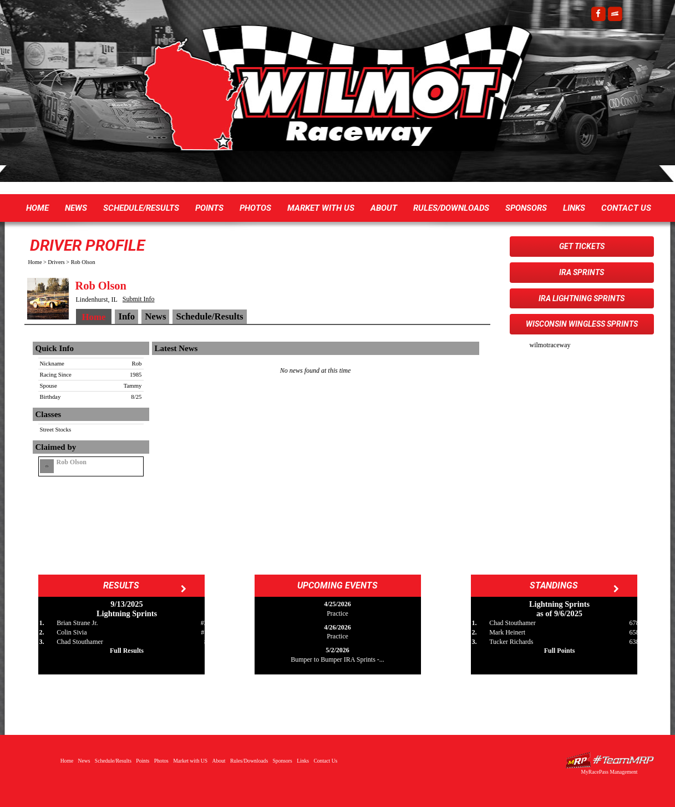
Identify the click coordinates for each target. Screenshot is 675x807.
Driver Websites (609, 760)
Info (126, 316)
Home (37, 208)
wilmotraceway (550, 345)
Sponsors (526, 208)
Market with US (320, 208)
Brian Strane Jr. (77, 623)
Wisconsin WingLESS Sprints (582, 323)
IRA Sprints (581, 272)
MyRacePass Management (609, 772)
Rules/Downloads (451, 208)
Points (209, 208)
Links (574, 208)
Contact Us (626, 208)
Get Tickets (582, 246)
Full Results (127, 650)
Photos (255, 208)
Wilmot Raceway (327, 94)
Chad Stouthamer (80, 642)
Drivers (56, 262)
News (76, 208)
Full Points (559, 650)
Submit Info (139, 299)
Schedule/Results (141, 208)
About (384, 208)
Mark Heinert (507, 632)
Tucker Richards (511, 642)
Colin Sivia (72, 632)
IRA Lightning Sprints (582, 298)
